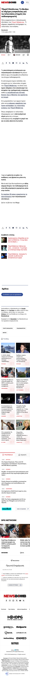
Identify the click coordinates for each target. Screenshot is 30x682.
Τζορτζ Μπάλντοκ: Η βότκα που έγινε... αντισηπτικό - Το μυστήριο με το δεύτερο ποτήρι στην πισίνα (17, 248)
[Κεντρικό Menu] (27, 2)
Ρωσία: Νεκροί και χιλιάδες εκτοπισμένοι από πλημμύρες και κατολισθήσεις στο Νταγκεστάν (13, 483)
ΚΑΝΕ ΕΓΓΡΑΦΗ (15, 585)
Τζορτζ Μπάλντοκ (18, 22)
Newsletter (14, 319)
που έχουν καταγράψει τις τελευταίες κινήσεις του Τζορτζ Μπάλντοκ (13, 105)
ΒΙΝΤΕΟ (4, 332)
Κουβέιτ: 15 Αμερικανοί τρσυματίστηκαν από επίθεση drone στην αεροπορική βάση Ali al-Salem (14, 473)
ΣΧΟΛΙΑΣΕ (16, 55)
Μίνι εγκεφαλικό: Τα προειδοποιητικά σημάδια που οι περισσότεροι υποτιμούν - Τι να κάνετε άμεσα (6, 436)
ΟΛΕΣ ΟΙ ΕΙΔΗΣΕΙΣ (23, 509)
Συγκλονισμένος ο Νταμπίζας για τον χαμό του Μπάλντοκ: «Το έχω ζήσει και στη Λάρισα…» (18, 240)
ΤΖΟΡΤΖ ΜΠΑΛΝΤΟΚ (7, 328)
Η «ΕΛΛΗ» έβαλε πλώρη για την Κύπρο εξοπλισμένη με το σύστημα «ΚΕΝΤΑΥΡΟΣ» (7, 358)
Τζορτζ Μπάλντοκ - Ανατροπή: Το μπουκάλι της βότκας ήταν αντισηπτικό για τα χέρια (17, 255)
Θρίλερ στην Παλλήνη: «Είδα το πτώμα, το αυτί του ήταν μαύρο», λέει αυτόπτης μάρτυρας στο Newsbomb (22, 383)
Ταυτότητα (3, 609)
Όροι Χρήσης (11, 609)
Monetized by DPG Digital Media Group (15, 651)
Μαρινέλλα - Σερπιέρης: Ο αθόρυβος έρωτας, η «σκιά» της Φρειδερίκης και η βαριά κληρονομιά (21, 436)
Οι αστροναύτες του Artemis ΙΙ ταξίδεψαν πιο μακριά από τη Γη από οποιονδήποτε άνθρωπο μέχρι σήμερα (7, 410)
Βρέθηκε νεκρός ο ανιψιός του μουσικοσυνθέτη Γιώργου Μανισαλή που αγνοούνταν (21, 358)
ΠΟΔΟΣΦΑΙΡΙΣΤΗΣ (21, 328)
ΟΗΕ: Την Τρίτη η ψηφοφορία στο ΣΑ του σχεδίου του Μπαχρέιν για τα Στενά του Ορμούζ (13, 500)
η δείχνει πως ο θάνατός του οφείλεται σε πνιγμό (14, 95)
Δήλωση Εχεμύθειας (22, 609)
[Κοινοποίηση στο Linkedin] (23, 63)
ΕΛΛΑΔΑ (3, 54)
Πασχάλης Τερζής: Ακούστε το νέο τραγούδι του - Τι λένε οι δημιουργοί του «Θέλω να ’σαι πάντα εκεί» (22, 410)
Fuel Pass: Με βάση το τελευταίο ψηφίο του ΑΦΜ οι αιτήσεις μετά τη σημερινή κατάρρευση (7, 383)
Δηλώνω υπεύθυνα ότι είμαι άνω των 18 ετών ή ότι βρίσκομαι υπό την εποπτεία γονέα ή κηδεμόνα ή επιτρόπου (14, 579)
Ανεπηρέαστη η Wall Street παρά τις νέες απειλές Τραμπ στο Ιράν (13, 492)
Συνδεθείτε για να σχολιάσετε (12, 294)
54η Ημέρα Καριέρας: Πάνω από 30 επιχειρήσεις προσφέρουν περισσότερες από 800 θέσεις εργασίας (13, 463)
